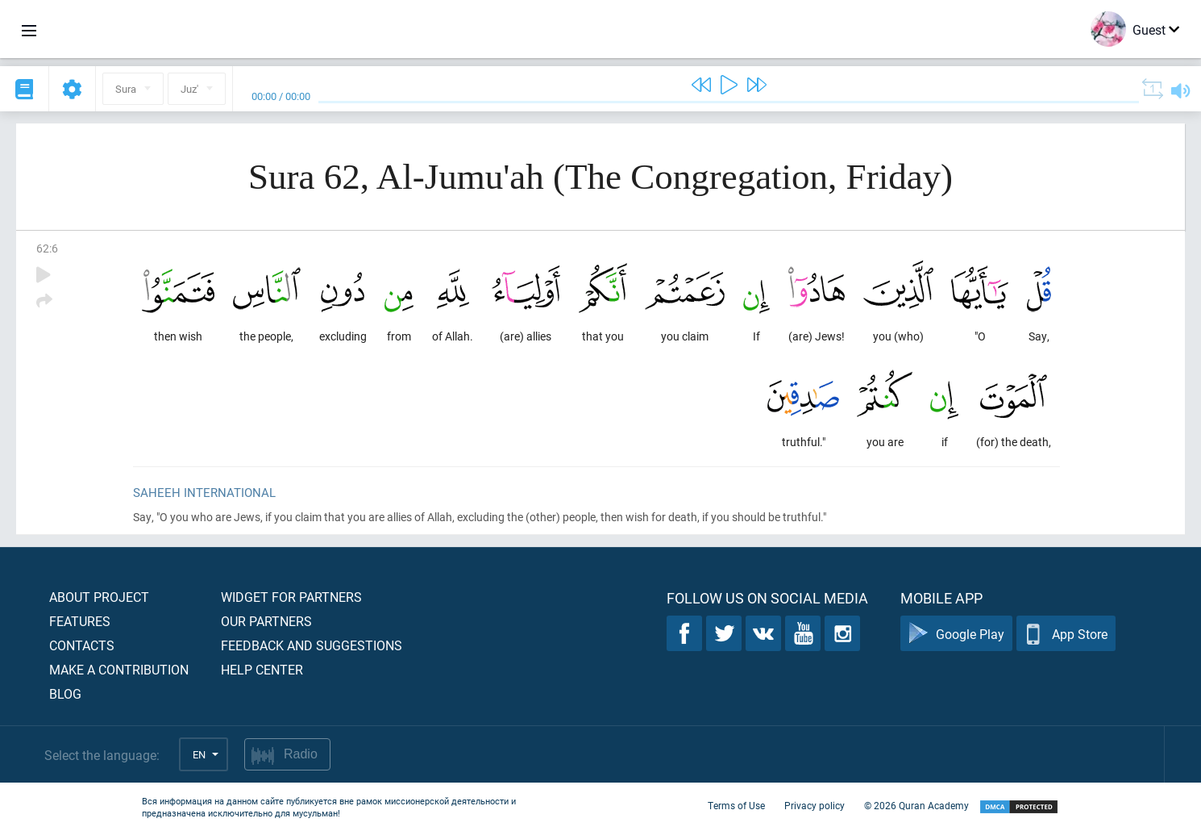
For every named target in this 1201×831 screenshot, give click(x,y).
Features (79, 620)
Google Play (956, 633)
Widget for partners (291, 596)
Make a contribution (119, 669)
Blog (65, 693)
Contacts (81, 645)
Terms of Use (736, 805)
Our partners (266, 620)
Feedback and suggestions (311, 645)
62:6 (47, 248)
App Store (1065, 633)
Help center (262, 669)
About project (99, 596)
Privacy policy (814, 805)
